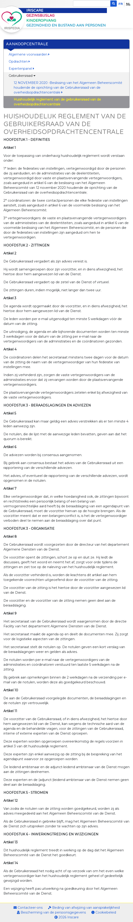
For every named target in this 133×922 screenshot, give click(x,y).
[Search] (92, 3)
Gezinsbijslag (40, 15)
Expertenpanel (21, 69)
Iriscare (34, 10)
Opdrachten (19, 61)
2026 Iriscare (66, 917)
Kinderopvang (41, 21)
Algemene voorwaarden (29, 54)
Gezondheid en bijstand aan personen (66, 25)
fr (120, 4)
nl (128, 4)
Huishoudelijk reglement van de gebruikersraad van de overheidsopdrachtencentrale (57, 101)
